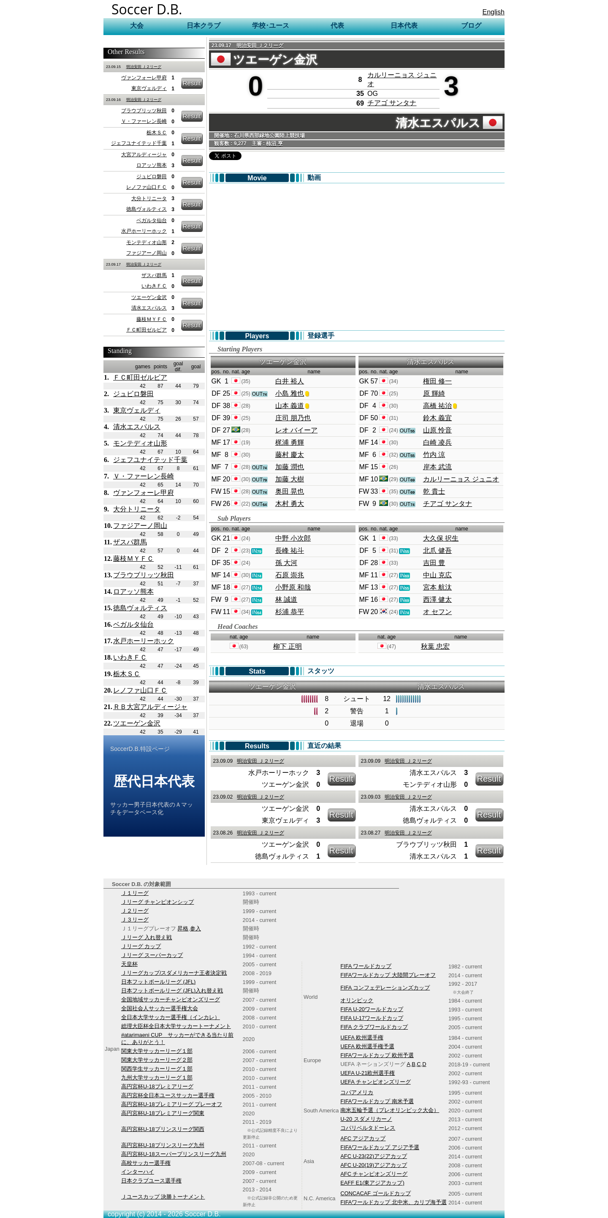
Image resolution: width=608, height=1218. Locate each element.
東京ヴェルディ (149, 88)
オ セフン (437, 611)
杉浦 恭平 (289, 611)
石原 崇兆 (289, 575)
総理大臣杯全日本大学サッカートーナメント (176, 1026)
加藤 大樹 (289, 479)
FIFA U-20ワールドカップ (371, 1009)
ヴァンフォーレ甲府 (144, 78)
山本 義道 (289, 405)
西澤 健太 (437, 599)
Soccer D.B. (146, 9)
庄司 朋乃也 (293, 417)
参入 (195, 928)
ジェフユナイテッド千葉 (139, 143)
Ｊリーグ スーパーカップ (152, 955)
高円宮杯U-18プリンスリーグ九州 (162, 1145)
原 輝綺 (434, 393)
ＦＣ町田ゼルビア (146, 330)
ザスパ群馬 (154, 275)
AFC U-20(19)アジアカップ (373, 1165)
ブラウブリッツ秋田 (144, 111)
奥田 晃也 (289, 491)
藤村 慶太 (289, 454)
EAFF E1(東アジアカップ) (372, 1183)
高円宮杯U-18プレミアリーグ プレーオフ (171, 1104)
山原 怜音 (437, 430)
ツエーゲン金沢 (149, 297)
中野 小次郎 (293, 538)
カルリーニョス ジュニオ (461, 479)
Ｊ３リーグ (135, 919)
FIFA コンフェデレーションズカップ (385, 987)
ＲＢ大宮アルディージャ (150, 706)
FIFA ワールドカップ (365, 966)
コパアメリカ (356, 1092)
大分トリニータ (149, 198)
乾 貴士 (434, 491)
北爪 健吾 (437, 550)
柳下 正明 (287, 646)
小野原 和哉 (293, 587)
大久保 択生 (441, 538)
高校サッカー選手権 (146, 1163)
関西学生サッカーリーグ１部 (157, 1069)
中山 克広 (437, 575)
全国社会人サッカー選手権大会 (159, 1008)
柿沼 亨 (274, 144)
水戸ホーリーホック (144, 231)
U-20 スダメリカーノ (366, 1119)
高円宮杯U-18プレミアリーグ (157, 1086)
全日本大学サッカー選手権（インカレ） (170, 1017)
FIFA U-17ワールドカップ (371, 1018)
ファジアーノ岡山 (146, 253)
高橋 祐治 (437, 405)
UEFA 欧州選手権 (361, 1037)
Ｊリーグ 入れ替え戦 (146, 937)
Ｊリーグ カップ (141, 946)
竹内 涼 (434, 454)
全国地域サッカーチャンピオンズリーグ (170, 999)
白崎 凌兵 (437, 442)
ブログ (471, 25)
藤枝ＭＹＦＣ (151, 319)
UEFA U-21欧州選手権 (367, 1073)
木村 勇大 (289, 503)
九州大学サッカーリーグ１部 (157, 1077)
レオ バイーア (296, 430)
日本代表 (404, 25)
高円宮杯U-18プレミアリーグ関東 (162, 1113)
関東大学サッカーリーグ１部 (157, 1051)
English (494, 12)
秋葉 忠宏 (435, 646)
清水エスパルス (149, 308)
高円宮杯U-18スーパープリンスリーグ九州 (173, 1154)
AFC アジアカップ (362, 1138)
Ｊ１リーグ (135, 893)
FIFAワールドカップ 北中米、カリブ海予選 (393, 1202)
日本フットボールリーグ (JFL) (158, 982)
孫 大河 (286, 562)
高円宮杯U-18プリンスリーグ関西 (162, 1129)
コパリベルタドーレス (367, 1128)
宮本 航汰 (437, 587)
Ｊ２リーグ (135, 911)
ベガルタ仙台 (151, 220)
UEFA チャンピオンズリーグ (375, 1082)
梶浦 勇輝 (289, 442)
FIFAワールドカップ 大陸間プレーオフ (388, 975)
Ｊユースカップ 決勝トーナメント (163, 1197)
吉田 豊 (434, 562)
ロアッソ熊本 (151, 165)
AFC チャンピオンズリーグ (373, 1174)
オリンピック (356, 1000)
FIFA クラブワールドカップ (374, 1027)
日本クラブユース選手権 (151, 1180)
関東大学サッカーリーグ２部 (157, 1060)
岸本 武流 (437, 466)
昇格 (182, 928)
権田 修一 (437, 381)
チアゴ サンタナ (391, 102)
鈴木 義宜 (437, 417)
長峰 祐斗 (289, 550)
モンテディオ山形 (146, 242)
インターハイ (137, 1172)
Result (192, 83)
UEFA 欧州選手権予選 (367, 1046)
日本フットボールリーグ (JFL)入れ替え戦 (172, 990)
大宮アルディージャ (144, 155)
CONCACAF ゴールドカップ (375, 1193)
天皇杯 (129, 964)
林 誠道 (286, 599)
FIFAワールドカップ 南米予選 (377, 1101)
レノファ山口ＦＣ (146, 187)
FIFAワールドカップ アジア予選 (379, 1147)
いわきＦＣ (154, 286)
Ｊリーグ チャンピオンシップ (157, 902)
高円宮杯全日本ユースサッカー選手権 (167, 1095)
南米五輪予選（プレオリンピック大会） (389, 1110)
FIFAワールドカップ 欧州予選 (377, 1055)
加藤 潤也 (289, 466)
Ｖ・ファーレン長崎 (144, 121)
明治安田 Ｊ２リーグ (144, 67)
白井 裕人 (289, 381)
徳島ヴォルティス (146, 209)
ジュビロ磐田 (151, 176)
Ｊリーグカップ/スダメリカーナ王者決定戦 (174, 973)
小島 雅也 (289, 393)
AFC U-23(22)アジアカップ (373, 1156)
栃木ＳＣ (157, 133)
